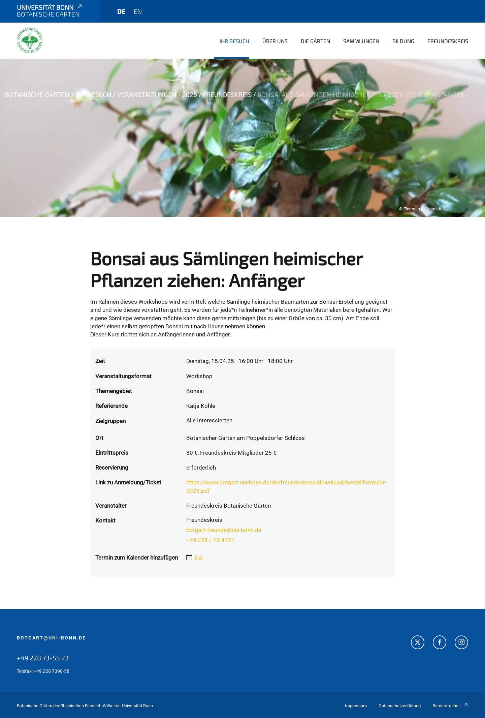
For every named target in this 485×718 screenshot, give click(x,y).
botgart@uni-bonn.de (51, 637)
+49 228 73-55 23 (43, 658)
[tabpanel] (242, 138)
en (138, 11)
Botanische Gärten (37, 95)
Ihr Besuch (234, 41)
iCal (198, 557)
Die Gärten (315, 41)
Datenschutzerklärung (400, 705)
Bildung (403, 41)
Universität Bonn (50, 7)
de (121, 11)
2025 (189, 95)
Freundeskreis (447, 41)
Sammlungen (361, 41)
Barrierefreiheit (450, 705)
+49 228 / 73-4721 (210, 540)
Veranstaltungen (146, 95)
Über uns (275, 41)
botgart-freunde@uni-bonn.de (223, 530)
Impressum (356, 705)
